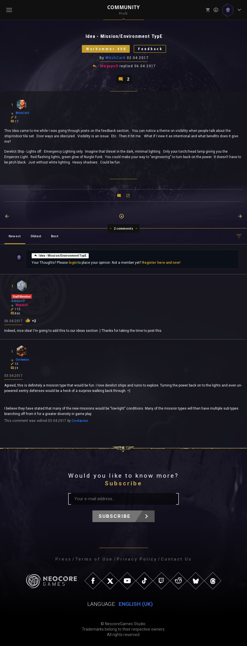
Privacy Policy (137, 559)
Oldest (36, 236)
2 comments (123, 228)
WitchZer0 (115, 58)
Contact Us (176, 559)
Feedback (150, 49)
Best (54, 236)
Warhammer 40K (106, 49)
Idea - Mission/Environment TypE (60, 255)
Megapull (109, 66)
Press (63, 559)
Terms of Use (94, 559)
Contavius (80, 421)
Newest (15, 236)
